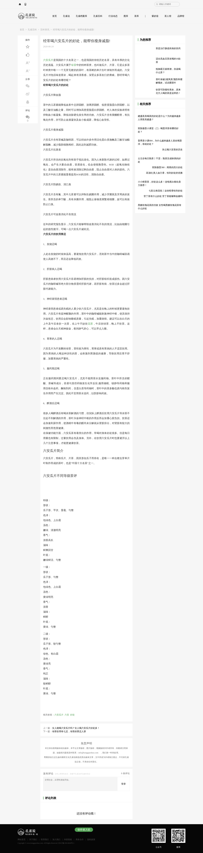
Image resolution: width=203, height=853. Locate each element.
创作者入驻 (84, 829)
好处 (72, 714)
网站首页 (26, 4)
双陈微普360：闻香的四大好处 (167, 167)
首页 (54, 16)
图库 (126, 16)
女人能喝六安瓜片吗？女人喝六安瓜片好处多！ (76, 728)
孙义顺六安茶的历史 (172, 149)
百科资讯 (44, 29)
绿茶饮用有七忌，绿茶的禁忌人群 (69, 731)
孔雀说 (66, 16)
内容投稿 (68, 839)
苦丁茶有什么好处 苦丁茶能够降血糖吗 (163, 196)
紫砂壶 (155, 16)
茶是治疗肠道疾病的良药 (168, 48)
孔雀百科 (97, 16)
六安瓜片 (48, 60)
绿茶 (73, 65)
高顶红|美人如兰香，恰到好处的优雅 (164, 173)
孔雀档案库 (81, 16)
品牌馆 (180, 16)
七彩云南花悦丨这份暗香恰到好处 (166, 190)
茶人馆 (168, 16)
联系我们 (45, 839)
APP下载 (39, 4)
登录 (123, 783)
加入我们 (56, 839)
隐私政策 (91, 839)
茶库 (136, 16)
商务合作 (80, 839)
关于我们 (33, 839)
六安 (67, 714)
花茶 (90, 323)
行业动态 (113, 16)
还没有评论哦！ (86, 813)
